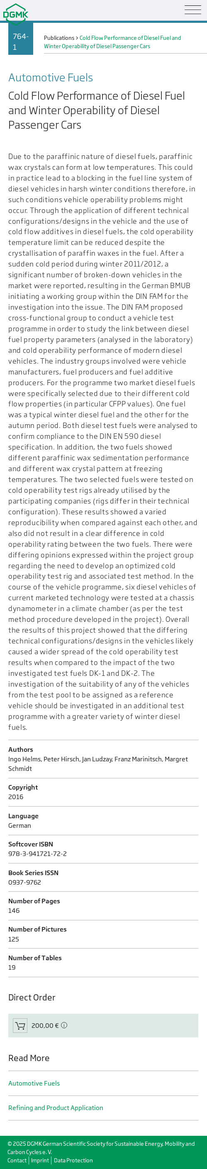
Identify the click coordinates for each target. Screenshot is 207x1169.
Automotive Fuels (34, 1083)
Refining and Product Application (55, 1108)
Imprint (40, 1160)
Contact (17, 1160)
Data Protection (73, 1160)
